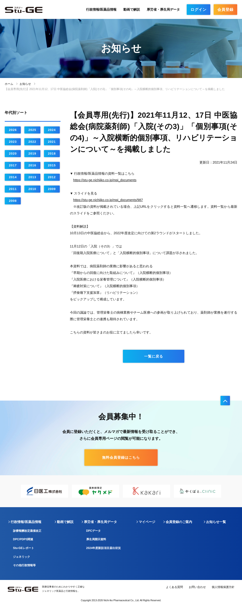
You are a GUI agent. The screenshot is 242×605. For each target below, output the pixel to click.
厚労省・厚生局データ (163, 9)
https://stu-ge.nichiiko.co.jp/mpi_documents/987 (108, 200)
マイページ (147, 522)
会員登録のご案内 (179, 522)
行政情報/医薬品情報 (101, 9)
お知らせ (25, 84)
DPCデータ (93, 530)
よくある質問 (174, 587)
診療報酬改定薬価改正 (27, 530)
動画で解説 (131, 9)
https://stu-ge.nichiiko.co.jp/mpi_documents (105, 180)
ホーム (9, 84)
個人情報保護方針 (223, 587)
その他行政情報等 (24, 565)
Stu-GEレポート (23, 548)
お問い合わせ (197, 587)
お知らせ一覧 (216, 522)
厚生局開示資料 (96, 539)
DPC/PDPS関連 (23, 539)
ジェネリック (21, 556)
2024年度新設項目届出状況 (103, 548)
